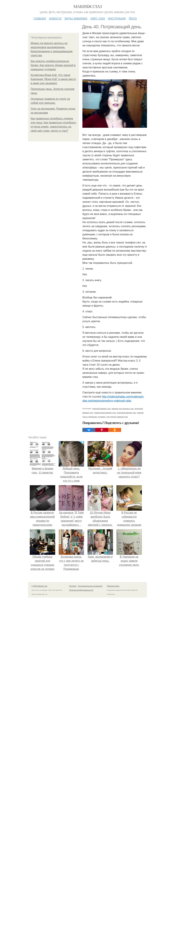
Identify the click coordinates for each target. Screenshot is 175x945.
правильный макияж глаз (105, 835)
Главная (39, 18)
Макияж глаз (87, 6)
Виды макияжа (76, 18)
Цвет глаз (97, 18)
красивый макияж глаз (126, 835)
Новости (55, 18)
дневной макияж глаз (101, 831)
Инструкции (117, 18)
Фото (133, 18)
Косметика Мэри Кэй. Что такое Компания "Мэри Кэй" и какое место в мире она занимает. (53, 79)
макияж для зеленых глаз (123, 831)
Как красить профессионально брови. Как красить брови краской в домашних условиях (53, 65)
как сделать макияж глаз (117, 839)
